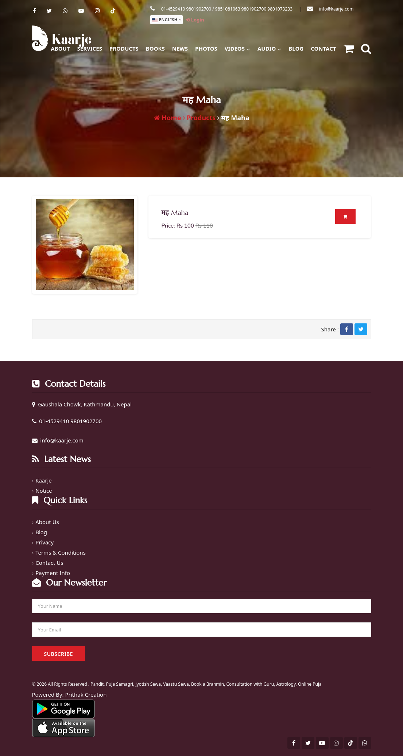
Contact (323, 48)
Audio (269, 47)
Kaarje (43, 480)
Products (124, 48)
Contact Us (49, 562)
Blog (295, 48)
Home (167, 117)
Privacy (44, 542)
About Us (47, 521)
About (60, 48)
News (180, 48)
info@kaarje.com (336, 9)
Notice (43, 490)
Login (195, 19)
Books (155, 48)
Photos (206, 48)
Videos (237, 47)
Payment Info (52, 572)
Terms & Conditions (60, 552)
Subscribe (58, 653)
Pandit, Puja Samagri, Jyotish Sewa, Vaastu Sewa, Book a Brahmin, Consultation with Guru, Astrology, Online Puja (206, 684)
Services (89, 48)
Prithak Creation (85, 694)
